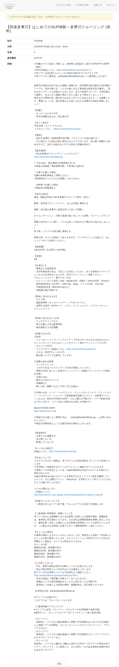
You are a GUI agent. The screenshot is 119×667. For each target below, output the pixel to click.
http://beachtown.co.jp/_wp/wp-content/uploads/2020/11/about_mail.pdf (68, 495)
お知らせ (97, 5)
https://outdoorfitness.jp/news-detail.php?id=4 (56, 575)
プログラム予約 (63, 5)
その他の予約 (82, 5)
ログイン (111, 5)
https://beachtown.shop (45, 411)
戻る (59, 663)
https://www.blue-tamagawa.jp (48, 157)
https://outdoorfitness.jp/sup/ (67, 129)
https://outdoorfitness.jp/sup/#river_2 (74, 70)
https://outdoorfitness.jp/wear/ (81, 349)
